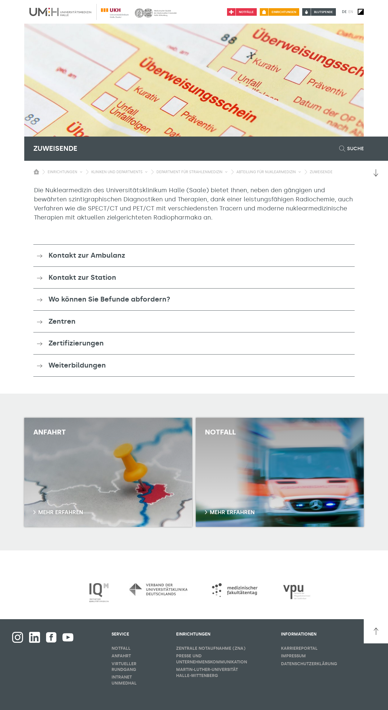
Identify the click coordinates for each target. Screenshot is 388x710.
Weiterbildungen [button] (77, 365)
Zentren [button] (61, 321)
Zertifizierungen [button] (76, 343)
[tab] (194, 255)
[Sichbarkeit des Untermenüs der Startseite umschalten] (36, 171)
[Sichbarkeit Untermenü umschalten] (81, 172)
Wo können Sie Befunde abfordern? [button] (109, 299)
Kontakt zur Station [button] (82, 277)
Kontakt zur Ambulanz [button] (86, 255)
